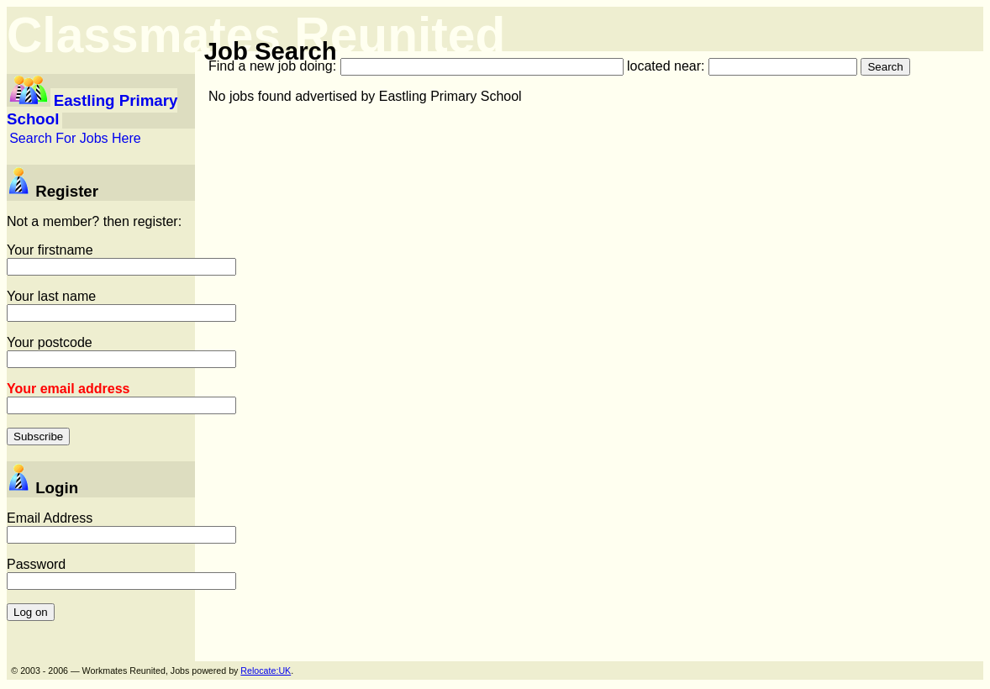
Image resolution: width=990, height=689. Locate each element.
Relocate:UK (265, 670)
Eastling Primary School (92, 110)
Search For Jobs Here (75, 138)
